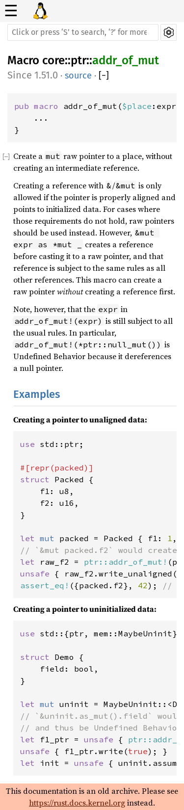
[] (104, 76)
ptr (78, 60)
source (78, 75)
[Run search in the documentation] (82, 32)
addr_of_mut (125, 60)
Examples (36, 394)
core (53, 60)
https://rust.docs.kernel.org (77, 802)
